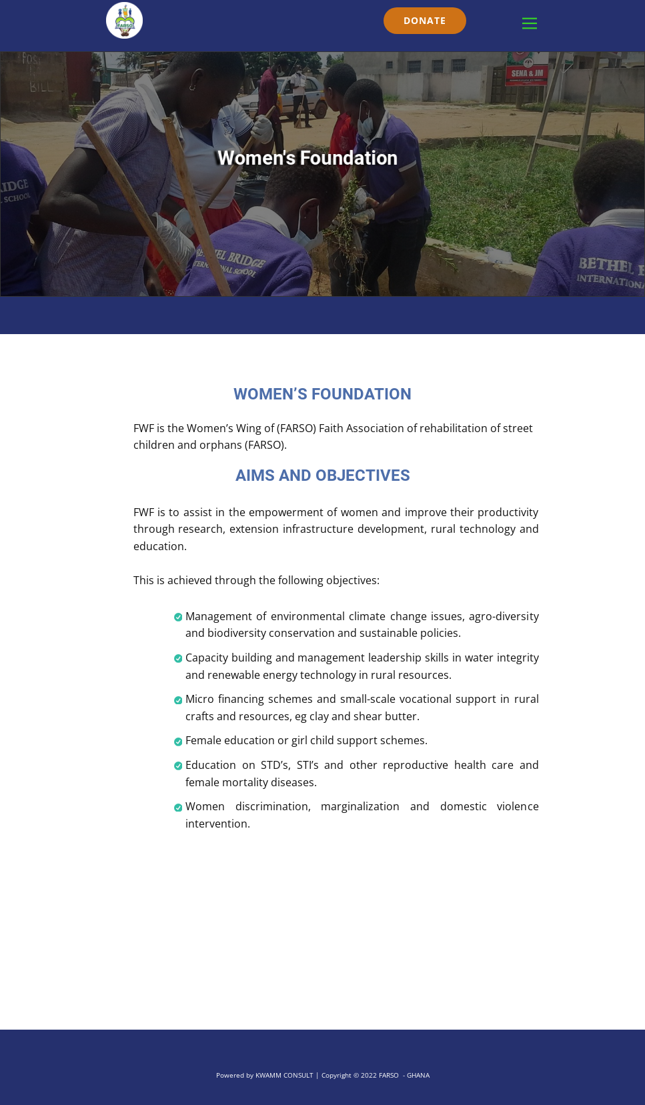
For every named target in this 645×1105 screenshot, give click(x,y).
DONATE (425, 20)
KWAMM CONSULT (284, 1075)
